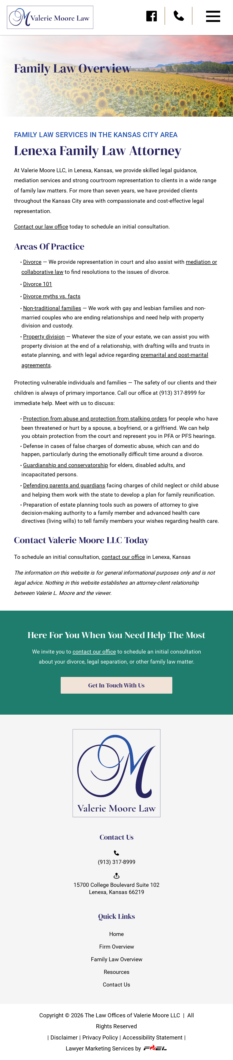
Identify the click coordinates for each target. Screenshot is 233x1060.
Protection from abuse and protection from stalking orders (95, 419)
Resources (116, 972)
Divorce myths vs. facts (51, 296)
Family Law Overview (116, 959)
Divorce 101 (37, 284)
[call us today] (179, 17)
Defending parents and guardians (64, 485)
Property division (44, 336)
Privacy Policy (100, 1037)
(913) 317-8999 (116, 857)
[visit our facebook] (152, 17)
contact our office (123, 557)
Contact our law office (41, 226)
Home (116, 934)
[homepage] (46, 19)
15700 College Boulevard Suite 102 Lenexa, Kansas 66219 (116, 883)
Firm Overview (116, 947)
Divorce (32, 262)
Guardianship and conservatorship (65, 465)
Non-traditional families (52, 308)
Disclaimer (64, 1037)
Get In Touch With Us (116, 685)
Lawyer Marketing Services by (116, 1048)
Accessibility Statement (153, 1037)
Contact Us (116, 985)
